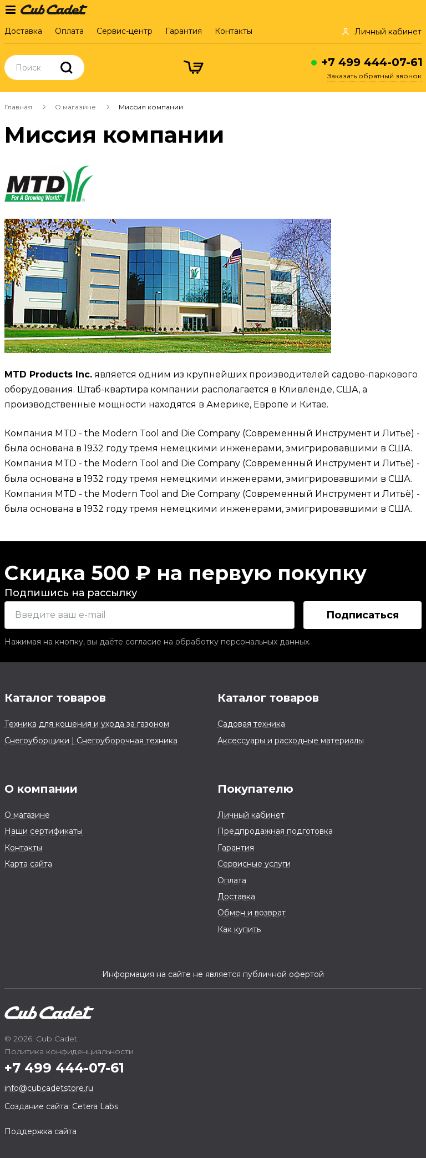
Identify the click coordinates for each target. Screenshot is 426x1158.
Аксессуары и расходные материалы (290, 741)
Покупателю (255, 789)
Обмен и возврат (251, 913)
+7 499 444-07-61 (372, 62)
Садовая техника (251, 724)
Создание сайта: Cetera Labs (61, 1106)
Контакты (233, 31)
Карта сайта (28, 864)
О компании (41, 789)
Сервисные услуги (254, 864)
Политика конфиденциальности (69, 1051)
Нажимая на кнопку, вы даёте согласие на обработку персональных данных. (157, 642)
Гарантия (183, 31)
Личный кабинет (251, 815)
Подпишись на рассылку (70, 593)
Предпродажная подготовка (275, 831)
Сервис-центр (125, 31)
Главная (18, 107)
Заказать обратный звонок (374, 76)
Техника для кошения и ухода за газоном (86, 724)
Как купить (239, 929)
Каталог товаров (55, 697)
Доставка (23, 31)
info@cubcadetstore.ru (48, 1088)
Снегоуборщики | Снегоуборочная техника (91, 741)
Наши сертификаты (43, 831)
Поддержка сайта (40, 1131)
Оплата (69, 31)
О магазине (75, 107)
